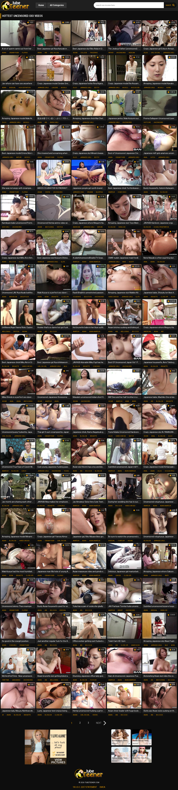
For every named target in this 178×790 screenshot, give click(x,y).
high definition (25, 87)
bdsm (47, 297)
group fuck (24, 297)
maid (124, 262)
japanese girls (168, 52)
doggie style (169, 471)
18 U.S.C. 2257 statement (85, 787)
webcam (132, 52)
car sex (118, 575)
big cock (154, 192)
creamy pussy (14, 52)
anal (146, 157)
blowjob (163, 192)
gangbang (16, 680)
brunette (54, 297)
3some (75, 52)
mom (173, 645)
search (168, 5)
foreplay (121, 540)
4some (4, 401)
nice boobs (135, 87)
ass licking (6, 331)
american (76, 227)
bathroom (13, 297)
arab (127, 401)
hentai (47, 192)
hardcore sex (113, 297)
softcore (147, 122)
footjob (93, 680)
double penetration (161, 227)
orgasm (90, 192)
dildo (146, 52)
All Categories (57, 5)
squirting (99, 192)
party (167, 575)
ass (46, 52)
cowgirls (96, 366)
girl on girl (54, 52)
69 (3, 715)
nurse (168, 87)
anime (40, 192)
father (110, 52)
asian (4, 52)
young (66, 471)
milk (65, 366)
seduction (88, 297)
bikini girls (54, 122)
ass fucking (49, 227)
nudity (131, 262)
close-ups (65, 297)
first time (5, 680)
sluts (63, 262)
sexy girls (5, 227)
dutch (152, 157)
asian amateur (94, 262)
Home (41, 5)
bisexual (12, 87)
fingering (94, 52)
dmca (102, 787)
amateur (111, 192)
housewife (77, 297)
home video (122, 192)
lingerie (55, 87)
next (99, 722)
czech (23, 471)
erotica (60, 227)
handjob (121, 227)
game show (135, 645)
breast (120, 610)
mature (19, 157)
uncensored (121, 52)
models (64, 87)
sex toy (96, 87)
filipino (25, 52)
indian (24, 331)
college (84, 52)
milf (27, 506)
